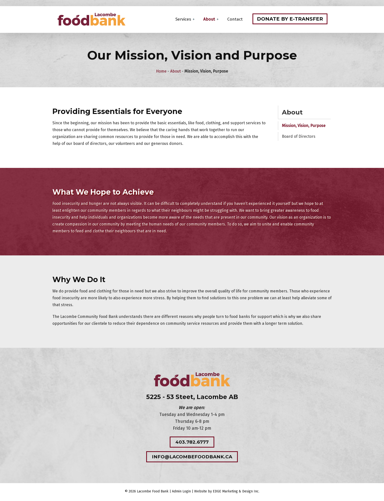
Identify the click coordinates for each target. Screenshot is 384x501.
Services (184, 19)
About (210, 19)
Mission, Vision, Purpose (304, 126)
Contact (235, 19)
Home (161, 72)
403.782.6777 (192, 443)
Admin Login (181, 493)
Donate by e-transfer (290, 19)
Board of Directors (299, 137)
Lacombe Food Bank (152, 493)
